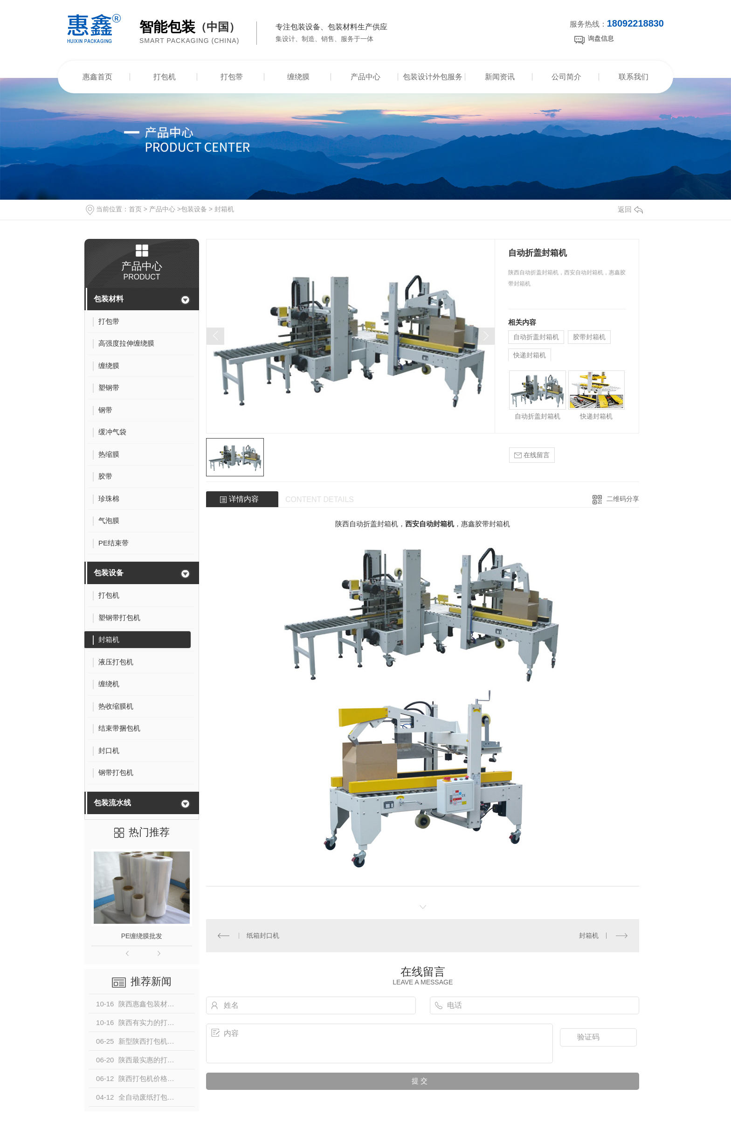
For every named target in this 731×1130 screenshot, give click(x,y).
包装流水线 (112, 803)
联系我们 (633, 77)
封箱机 (224, 209)
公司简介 (566, 77)
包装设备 (194, 209)
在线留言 (532, 455)
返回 (630, 209)
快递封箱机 (529, 355)
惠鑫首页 (97, 77)
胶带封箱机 (589, 337)
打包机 (164, 77)
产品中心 (365, 77)
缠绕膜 (298, 77)
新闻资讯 (500, 77)
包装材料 (109, 299)
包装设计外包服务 (432, 77)
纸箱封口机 (263, 935)
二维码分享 (623, 498)
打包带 (232, 77)
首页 (135, 209)
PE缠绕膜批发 (142, 936)
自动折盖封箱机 (536, 337)
